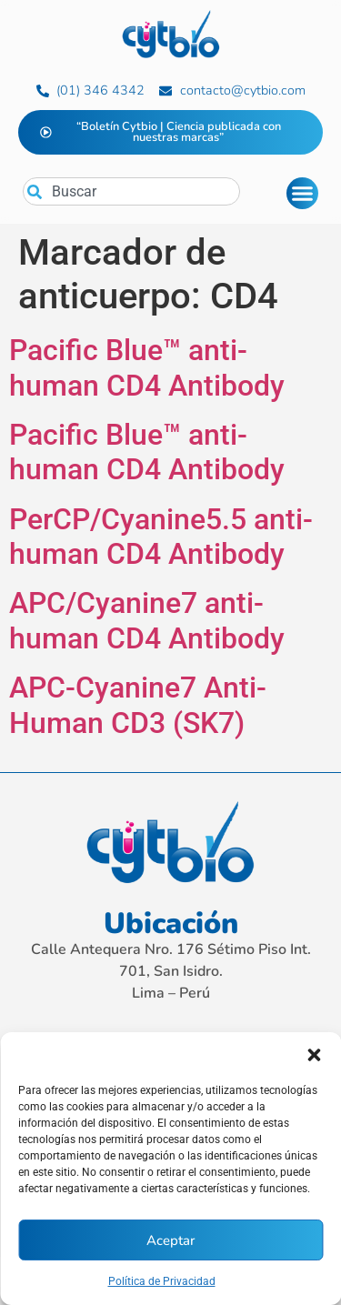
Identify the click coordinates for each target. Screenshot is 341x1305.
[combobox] (131, 191)
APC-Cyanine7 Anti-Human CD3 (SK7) (137, 704)
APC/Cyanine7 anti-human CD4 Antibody (147, 620)
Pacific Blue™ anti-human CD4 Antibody (147, 367)
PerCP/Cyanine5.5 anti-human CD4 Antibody (161, 536)
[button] (314, 1055)
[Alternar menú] (302, 193)
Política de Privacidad (162, 1281)
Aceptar (170, 1240)
